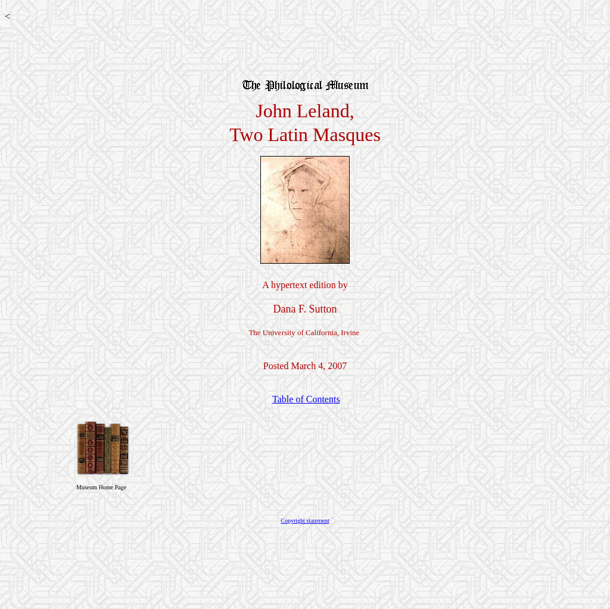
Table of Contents (306, 399)
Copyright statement (305, 520)
